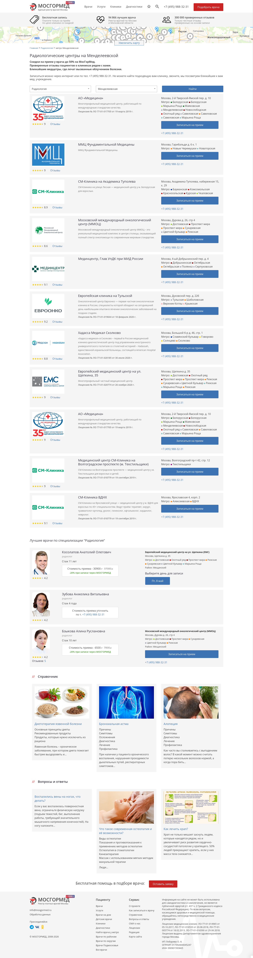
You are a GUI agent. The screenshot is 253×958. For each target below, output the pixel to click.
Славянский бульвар (185, 336)
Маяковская (191, 106)
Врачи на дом (103, 914)
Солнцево (168, 340)
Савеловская (189, 113)
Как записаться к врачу (141, 910)
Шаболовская (193, 299)
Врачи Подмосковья (107, 945)
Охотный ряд (170, 113)
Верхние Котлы (171, 303)
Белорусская (179, 102)
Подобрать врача (208, 7)
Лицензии (134, 927)
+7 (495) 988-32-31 (176, 7)
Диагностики (134, 6)
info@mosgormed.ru (40, 910)
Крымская (190, 303)
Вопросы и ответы (139, 919)
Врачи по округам (106, 940)
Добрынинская (181, 262)
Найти (193, 89)
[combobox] (60, 89)
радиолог (67, 556)
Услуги (99, 910)
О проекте (134, 906)
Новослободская (194, 110)
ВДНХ (194, 501)
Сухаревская (191, 228)
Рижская (192, 232)
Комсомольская (199, 189)
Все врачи (101, 949)
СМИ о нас (134, 923)
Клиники (100, 923)
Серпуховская (203, 266)
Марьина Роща (171, 106)
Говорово (206, 336)
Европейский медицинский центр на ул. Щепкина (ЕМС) (177, 552)
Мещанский (159, 567)
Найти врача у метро (107, 932)
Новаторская (206, 148)
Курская (190, 193)
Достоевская (179, 224)
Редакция (134, 932)
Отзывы (55, 124)
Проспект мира (199, 224)
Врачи (99, 906)
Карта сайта (135, 936)
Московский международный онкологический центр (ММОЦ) (180, 631)
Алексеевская (180, 501)
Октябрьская (201, 262)
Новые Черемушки (183, 148)
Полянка (186, 266)
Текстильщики (181, 464)
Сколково (183, 340)
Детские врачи (104, 919)
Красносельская (172, 193)
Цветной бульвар (173, 232)
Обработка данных (40, 914)
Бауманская (179, 189)
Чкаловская (205, 193)
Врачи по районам (106, 936)
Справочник (135, 914)
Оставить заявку (163, 884)
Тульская (177, 299)
